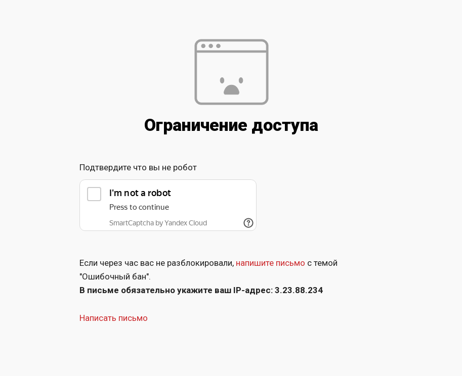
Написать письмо (113, 318)
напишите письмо (270, 263)
